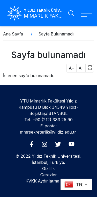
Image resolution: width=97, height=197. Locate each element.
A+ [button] (71, 68)
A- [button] (81, 68)
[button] (88, 68)
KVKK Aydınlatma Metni (48, 181)
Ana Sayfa (13, 34)
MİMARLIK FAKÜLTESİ (44, 16)
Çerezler (48, 174)
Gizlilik (48, 168)
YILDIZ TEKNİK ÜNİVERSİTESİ (44, 10)
